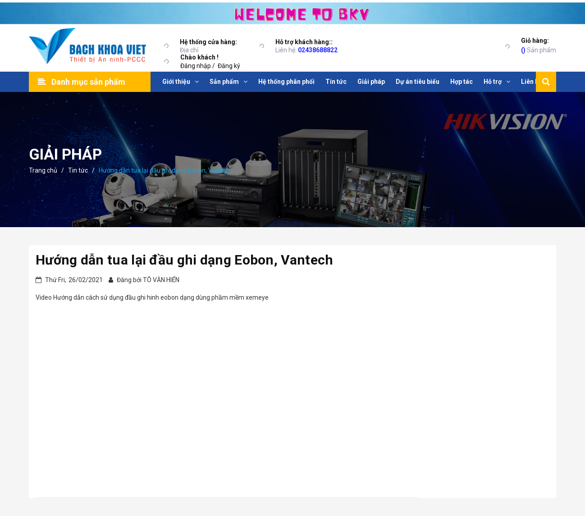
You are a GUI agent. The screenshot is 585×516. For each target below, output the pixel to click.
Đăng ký (229, 65)
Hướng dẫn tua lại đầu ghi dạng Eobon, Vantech (185, 260)
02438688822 (318, 50)
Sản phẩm (538, 45)
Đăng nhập (195, 65)
